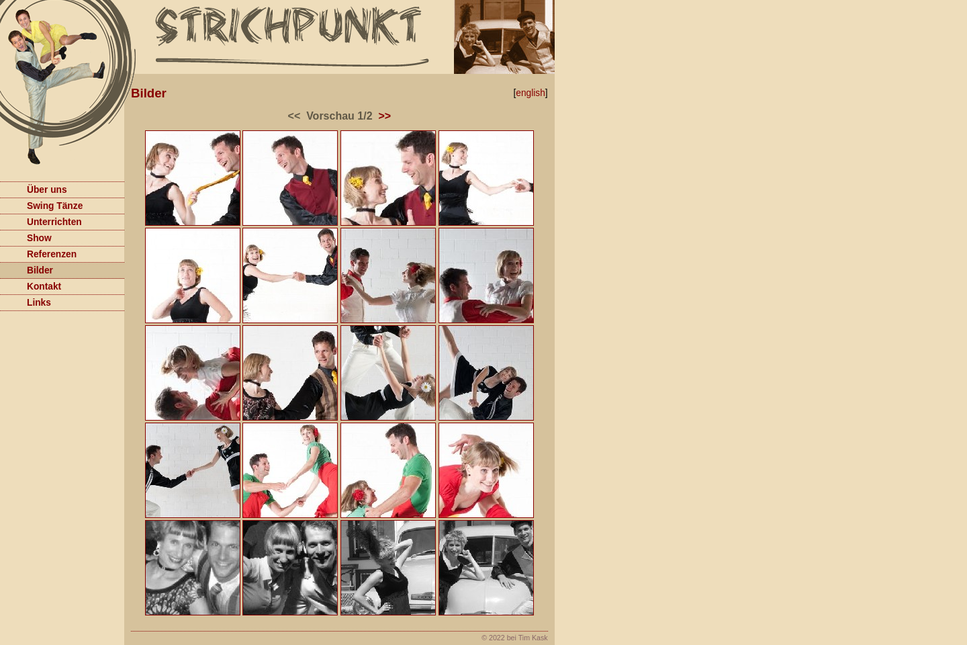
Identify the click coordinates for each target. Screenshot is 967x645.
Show (26, 236)
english (530, 93)
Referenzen (38, 253)
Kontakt (30, 285)
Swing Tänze (41, 204)
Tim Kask (533, 638)
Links (25, 301)
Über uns (33, 188)
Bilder (26, 269)
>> (384, 116)
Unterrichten (41, 220)
